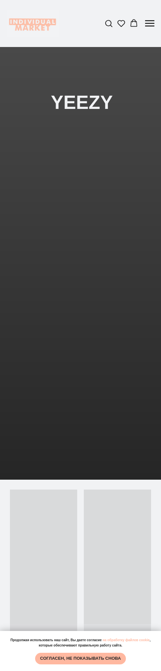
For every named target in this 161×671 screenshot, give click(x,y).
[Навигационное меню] (149, 23)
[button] (109, 23)
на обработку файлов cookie (126, 640)
